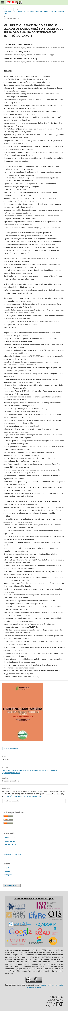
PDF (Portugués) (12, 748)
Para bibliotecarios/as (11, 844)
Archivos (13, 9)
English (6, 868)
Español (7, 871)
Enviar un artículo (12, 885)
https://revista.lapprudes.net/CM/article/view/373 (24, 796)
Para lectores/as (9, 837)
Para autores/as (9, 841)
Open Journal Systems (12, 854)
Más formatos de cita (11, 801)
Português (8, 875)
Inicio (5, 9)
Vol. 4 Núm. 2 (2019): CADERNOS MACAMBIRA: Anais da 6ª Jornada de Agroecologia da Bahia (34, 12)
